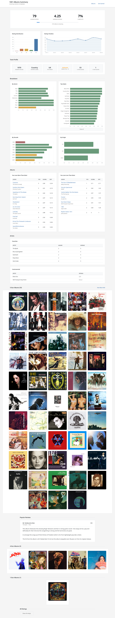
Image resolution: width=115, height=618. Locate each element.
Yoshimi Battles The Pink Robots (69, 192)
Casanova (15, 182)
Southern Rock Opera (18, 187)
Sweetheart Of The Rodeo (19, 192)
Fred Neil (15, 216)
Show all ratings (27, 613)
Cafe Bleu (15, 212)
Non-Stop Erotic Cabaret (19, 197)
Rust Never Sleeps (66, 202)
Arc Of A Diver (16, 207)
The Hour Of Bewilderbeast (68, 182)
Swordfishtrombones (18, 226)
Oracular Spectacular (66, 187)
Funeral (63, 197)
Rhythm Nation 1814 (66, 212)
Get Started (101, 3)
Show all (82, 129)
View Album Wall (101, 287)
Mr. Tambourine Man (29, 523)
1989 (62, 207)
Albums (93, 3)
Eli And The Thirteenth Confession (22, 221)
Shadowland (16, 202)
